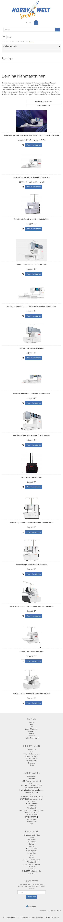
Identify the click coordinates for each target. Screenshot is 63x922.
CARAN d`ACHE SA (31, 792)
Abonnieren (31, 897)
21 (43, 105)
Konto (31, 734)
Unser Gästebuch (31, 729)
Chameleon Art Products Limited (31, 797)
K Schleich (31, 867)
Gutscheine (31, 853)
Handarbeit (31, 842)
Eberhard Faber (31, 803)
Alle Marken (31, 776)
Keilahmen (31, 869)
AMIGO (31, 783)
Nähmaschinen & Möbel (31, 835)
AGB (31, 752)
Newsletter (31, 763)
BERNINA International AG (31, 788)
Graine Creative (31, 815)
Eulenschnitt (31, 806)
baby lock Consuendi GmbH (31, 785)
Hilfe (31, 724)
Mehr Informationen (34, 145)
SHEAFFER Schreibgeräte (31, 871)
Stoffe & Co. (31, 839)
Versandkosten (56, 910)
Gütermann (31, 819)
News (31, 765)
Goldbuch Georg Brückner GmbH (32, 810)
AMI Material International (31, 781)
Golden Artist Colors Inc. (31, 812)
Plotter (31, 837)
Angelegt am (43, 101)
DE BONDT (32, 801)
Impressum (31, 749)
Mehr (31, 824)
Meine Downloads (31, 738)
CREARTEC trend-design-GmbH (31, 799)
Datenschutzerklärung (32, 754)
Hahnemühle (31, 822)
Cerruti (31, 794)
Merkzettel (31, 736)
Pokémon (31, 855)
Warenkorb (31, 731)
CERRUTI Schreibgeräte (31, 860)
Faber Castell (31, 808)
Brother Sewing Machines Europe (32, 790)
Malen (31, 846)
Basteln (31, 844)
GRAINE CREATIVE (31, 817)
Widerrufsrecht (31, 758)
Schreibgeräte (31, 851)
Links (31, 727)
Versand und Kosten (31, 756)
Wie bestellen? (31, 761)
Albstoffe (31, 779)
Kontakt (31, 722)
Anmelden (29, 23)
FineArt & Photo (31, 848)
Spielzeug (31, 873)
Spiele (31, 857)
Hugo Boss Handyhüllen (31, 864)
